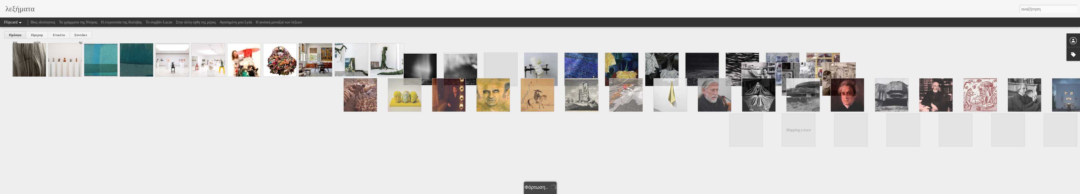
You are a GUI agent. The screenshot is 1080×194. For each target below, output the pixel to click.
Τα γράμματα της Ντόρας (78, 22)
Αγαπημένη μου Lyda (236, 22)
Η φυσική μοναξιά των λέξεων (279, 22)
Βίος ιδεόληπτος (43, 22)
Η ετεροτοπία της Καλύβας (121, 22)
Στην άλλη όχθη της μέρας (196, 22)
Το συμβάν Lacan (159, 22)
